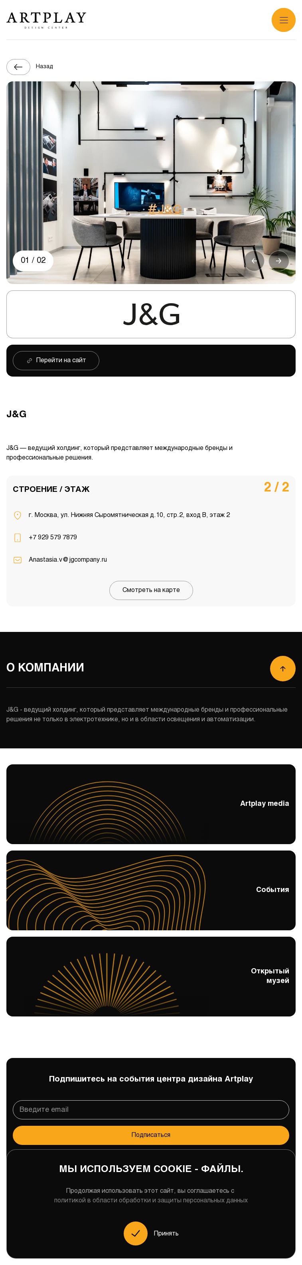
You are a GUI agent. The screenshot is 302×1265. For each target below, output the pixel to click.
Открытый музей (151, 983)
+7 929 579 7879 (53, 538)
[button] (254, 261)
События (151, 891)
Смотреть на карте (151, 590)
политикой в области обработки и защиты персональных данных (151, 1201)
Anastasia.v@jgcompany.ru (68, 560)
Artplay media (151, 811)
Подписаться (151, 1135)
